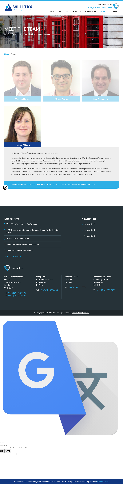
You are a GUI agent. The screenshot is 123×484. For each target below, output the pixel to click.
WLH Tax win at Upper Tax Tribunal (21, 224)
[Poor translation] (7, 451)
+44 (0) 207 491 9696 (17, 295)
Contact (114, 11)
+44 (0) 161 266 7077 (106, 290)
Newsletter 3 (89, 236)
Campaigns (90, 11)
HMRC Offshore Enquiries (17, 238)
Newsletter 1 (89, 224)
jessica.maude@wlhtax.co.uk (83, 184)
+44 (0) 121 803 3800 (49, 290)
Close (5, 188)
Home (52, 11)
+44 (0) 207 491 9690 (17, 293)
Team (102, 11)
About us (63, 11)
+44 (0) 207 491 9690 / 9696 (100, 7)
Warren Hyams (22, 99)
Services (77, 11)
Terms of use (77, 313)
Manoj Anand (61, 99)
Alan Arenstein (100, 99)
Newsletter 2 (89, 230)
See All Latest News (11, 256)
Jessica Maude (22, 144)
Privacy (86, 313)
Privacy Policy (103, 481)
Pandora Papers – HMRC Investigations (23, 244)
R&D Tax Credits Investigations (19, 250)
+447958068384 (57, 184)
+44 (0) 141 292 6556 (77, 287)
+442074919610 (38, 184)
